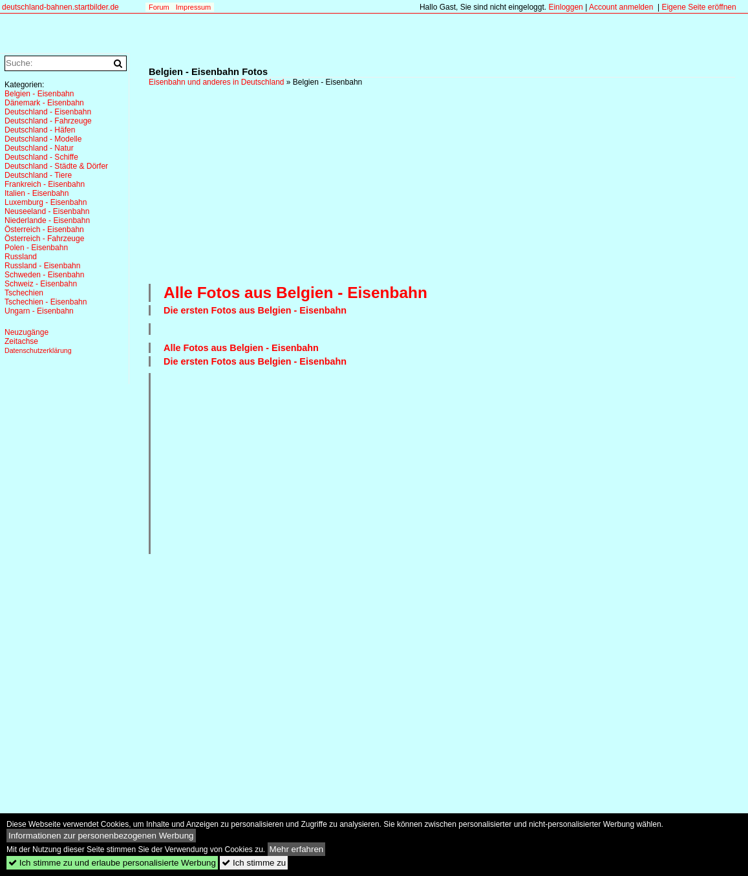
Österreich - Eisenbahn (44, 229)
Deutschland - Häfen (40, 129)
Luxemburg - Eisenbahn (46, 202)
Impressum (193, 7)
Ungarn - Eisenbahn (39, 310)
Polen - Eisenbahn (36, 247)
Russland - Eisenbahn (42, 265)
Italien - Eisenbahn (37, 193)
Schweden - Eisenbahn (44, 274)
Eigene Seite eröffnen (698, 7)
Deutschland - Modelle (43, 139)
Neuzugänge (26, 332)
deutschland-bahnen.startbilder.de (60, 7)
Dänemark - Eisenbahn (44, 102)
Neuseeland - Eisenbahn (47, 211)
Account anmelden (621, 7)
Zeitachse (21, 341)
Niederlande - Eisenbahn (47, 220)
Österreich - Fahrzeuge (44, 238)
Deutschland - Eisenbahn (48, 111)
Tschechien (24, 292)
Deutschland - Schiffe (41, 157)
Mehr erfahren (297, 849)
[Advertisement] (448, 183)
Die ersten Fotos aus (255, 310)
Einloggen (565, 7)
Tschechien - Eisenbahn (46, 301)
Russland (21, 256)
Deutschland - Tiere (38, 175)
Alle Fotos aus (295, 292)
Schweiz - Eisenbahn (41, 283)
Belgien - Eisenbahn (39, 93)
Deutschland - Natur (39, 148)
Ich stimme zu (254, 863)
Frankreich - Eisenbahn (45, 184)
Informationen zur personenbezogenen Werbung (101, 835)
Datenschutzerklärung (38, 350)
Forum (159, 7)
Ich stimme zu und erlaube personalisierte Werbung (112, 863)
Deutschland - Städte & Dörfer (56, 166)
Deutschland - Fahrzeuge (48, 120)
